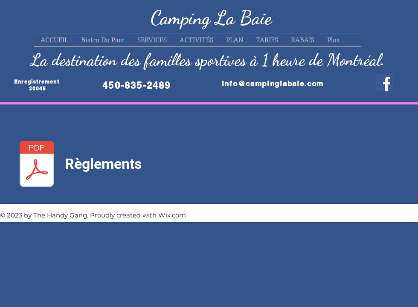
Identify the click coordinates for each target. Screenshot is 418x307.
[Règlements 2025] (36, 165)
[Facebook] (384, 82)
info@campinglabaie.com (273, 83)
